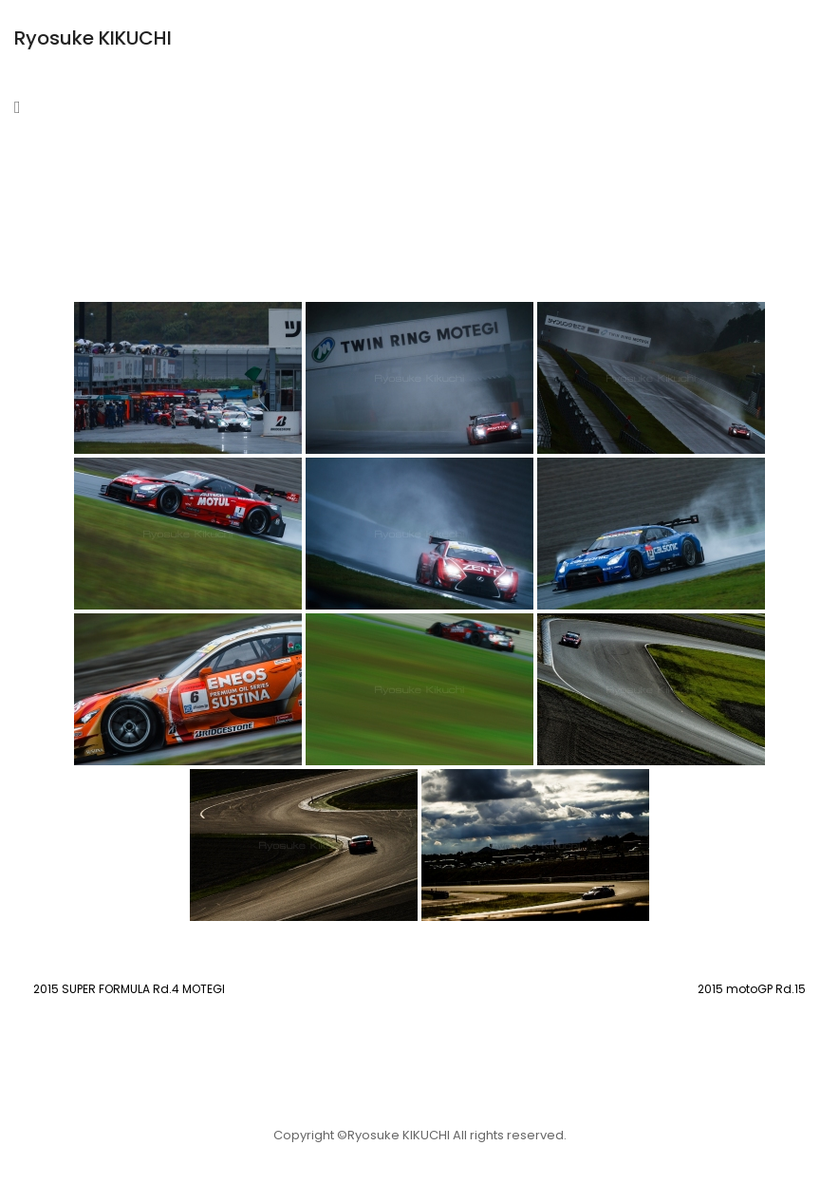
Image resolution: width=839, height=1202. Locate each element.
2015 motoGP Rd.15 (752, 989)
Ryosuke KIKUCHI (93, 38)
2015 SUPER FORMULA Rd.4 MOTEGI (129, 989)
